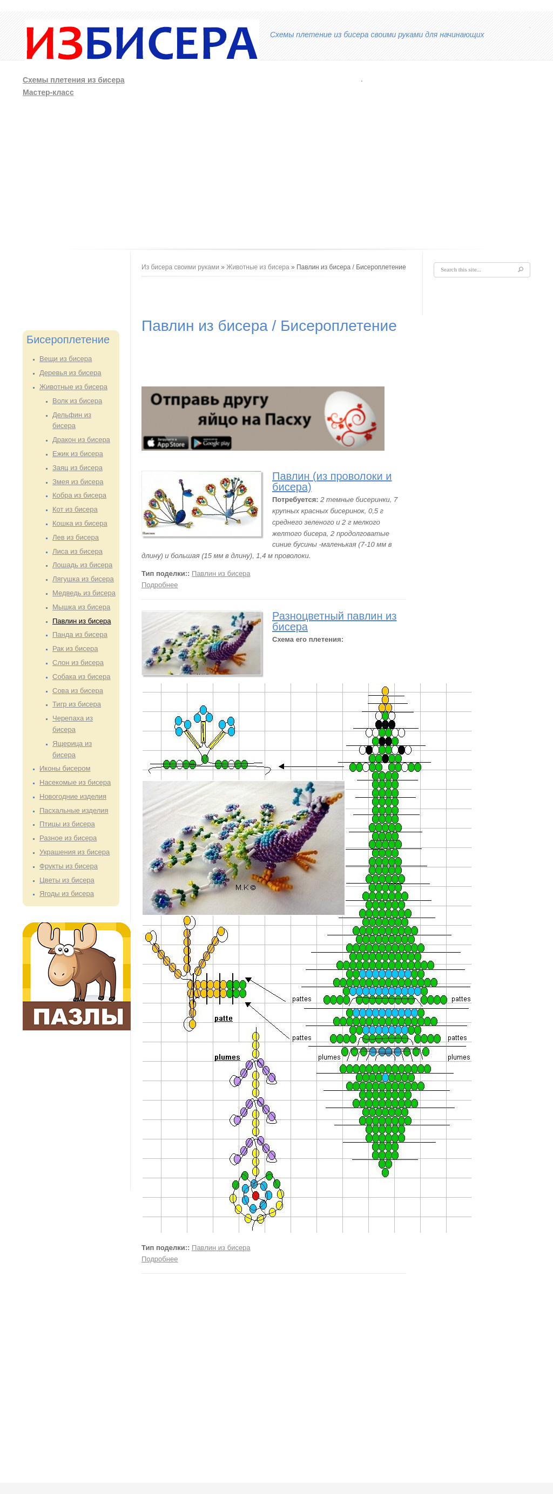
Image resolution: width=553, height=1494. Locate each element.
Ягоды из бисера (66, 893)
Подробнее (159, 585)
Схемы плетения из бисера (74, 80)
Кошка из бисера (79, 523)
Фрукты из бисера (68, 866)
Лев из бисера (75, 537)
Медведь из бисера (84, 593)
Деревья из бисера (70, 373)
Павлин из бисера (81, 621)
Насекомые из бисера (75, 782)
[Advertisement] (318, 156)
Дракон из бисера (81, 440)
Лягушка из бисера (83, 579)
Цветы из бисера (67, 880)
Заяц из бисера (77, 468)
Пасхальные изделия (74, 810)
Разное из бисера (68, 838)
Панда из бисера (79, 634)
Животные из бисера (73, 387)
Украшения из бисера (74, 852)
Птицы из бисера (67, 824)
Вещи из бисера (65, 359)
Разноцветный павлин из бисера (334, 621)
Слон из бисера (78, 662)
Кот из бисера (75, 509)
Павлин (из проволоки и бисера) (332, 481)
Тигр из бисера (76, 704)
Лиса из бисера (77, 551)
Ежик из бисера (77, 454)
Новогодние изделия (72, 796)
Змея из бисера (77, 482)
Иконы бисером (64, 768)
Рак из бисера (75, 648)
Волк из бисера (77, 401)
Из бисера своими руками (180, 267)
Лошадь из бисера (82, 565)
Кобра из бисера (79, 495)
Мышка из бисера (81, 607)
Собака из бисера (81, 677)
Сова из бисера (77, 691)
